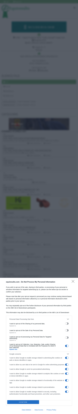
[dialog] (39, 346)
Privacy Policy (51, 410)
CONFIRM (23, 402)
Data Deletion (26, 410)
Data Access (39, 410)
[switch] (67, 323)
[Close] (74, 282)
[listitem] (39, 319)
